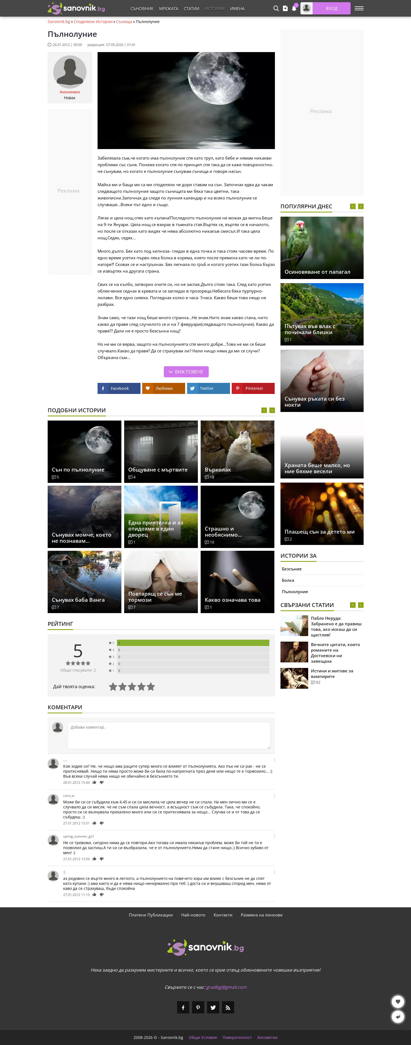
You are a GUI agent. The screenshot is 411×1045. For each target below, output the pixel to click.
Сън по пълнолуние (78, 469)
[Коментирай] (169, 735)
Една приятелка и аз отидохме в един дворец (155, 528)
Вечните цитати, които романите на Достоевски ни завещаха (335, 653)
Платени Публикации (151, 915)
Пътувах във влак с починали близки (310, 329)
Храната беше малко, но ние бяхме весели (317, 468)
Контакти (223, 915)
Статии (191, 8)
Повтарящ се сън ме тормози (155, 596)
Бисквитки (267, 1037)
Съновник (142, 8)
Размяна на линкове (261, 915)
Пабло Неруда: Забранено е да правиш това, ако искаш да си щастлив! (336, 626)
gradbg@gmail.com (226, 987)
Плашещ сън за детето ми (320, 531)
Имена (237, 8)
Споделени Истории (93, 21)
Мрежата (168, 8)
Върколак (218, 469)
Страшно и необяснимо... (223, 531)
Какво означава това (233, 599)
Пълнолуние (295, 591)
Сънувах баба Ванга (78, 599)
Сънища (124, 21)
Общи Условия (203, 1037)
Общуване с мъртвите (158, 469)
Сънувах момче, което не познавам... (81, 537)
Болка (288, 580)
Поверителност (237, 1037)
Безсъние (292, 569)
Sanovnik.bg (59, 21)
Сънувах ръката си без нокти (315, 401)
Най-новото (193, 915)
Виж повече (189, 372)
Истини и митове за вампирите (332, 673)
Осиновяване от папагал (318, 271)
